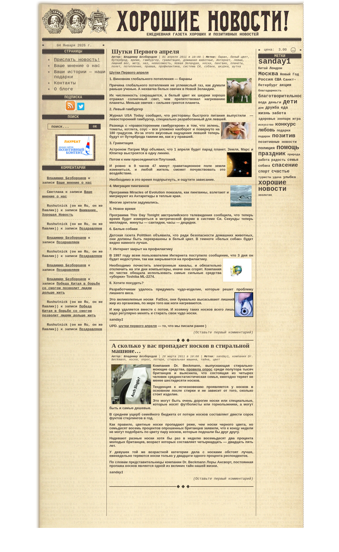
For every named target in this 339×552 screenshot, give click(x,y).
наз (145, 63)
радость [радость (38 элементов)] (278, 160)
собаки (209, 66)
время (135, 60)
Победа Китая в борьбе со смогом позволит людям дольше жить (71, 288)
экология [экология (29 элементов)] (265, 195)
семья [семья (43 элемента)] (292, 160)
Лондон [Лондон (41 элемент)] (275, 68)
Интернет (223, 60)
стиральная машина (182, 359)
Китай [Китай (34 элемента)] (263, 68)
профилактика (169, 66)
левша (238, 60)
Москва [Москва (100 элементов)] (268, 74)
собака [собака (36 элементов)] (264, 166)
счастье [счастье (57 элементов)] (280, 171)
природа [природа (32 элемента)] (293, 154)
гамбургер (151, 60)
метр (135, 63)
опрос (145, 359)
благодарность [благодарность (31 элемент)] (270, 90)
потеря (158, 359)
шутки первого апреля (138, 326)
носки (206, 63)
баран (222, 57)
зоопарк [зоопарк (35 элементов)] (284, 119)
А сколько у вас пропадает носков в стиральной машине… (180, 348)
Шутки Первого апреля (145, 51)
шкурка (223, 66)
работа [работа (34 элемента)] (264, 160)
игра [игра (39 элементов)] (296, 119)
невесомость (161, 63)
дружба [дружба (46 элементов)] (272, 107)
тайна (205, 359)
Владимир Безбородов (66, 178)
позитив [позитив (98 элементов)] (283, 136)
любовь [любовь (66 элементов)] (266, 130)
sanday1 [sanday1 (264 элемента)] (274, 61)
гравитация (171, 60)
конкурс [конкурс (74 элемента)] (285, 124)
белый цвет (239, 57)
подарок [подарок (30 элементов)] (264, 136)
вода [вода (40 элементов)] (262, 102)
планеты (236, 63)
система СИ (192, 66)
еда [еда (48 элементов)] (284, 107)
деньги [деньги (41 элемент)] (274, 102)
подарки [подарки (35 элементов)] (283, 131)
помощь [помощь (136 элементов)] (287, 147)
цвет (216, 359)
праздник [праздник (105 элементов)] (272, 154)
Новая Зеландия (187, 63)
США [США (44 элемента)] (278, 79)
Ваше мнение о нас (77, 65)
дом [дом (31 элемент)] (261, 107)
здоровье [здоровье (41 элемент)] (266, 119)
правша (150, 66)
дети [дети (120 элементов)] (290, 101)
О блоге (63, 89)
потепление (132, 66)
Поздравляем (90, 229)
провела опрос (199, 369)
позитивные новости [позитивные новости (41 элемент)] (277, 142)
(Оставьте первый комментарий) (223, 332)
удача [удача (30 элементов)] (277, 177)
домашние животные (198, 60)
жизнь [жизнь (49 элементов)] (264, 113)
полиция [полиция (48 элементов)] (266, 148)
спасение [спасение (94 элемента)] (285, 165)
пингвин (221, 63)
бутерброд (119, 60)
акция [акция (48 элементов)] (285, 85)
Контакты (65, 83)
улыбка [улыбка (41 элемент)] (289, 177)
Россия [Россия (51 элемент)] (265, 79)
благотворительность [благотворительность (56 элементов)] (282, 96)
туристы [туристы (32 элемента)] (264, 177)
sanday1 (222, 356)
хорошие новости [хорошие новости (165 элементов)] (272, 186)
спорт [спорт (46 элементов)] (264, 171)
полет (115, 66)
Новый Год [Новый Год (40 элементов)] (289, 74)
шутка (236, 66)
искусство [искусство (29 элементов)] (266, 124)
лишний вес (120, 63)
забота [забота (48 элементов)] (279, 113)
